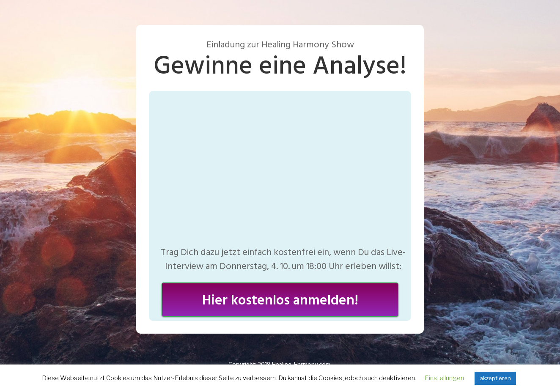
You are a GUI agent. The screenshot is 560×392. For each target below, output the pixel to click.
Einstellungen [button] (444, 378)
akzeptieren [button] (495, 378)
